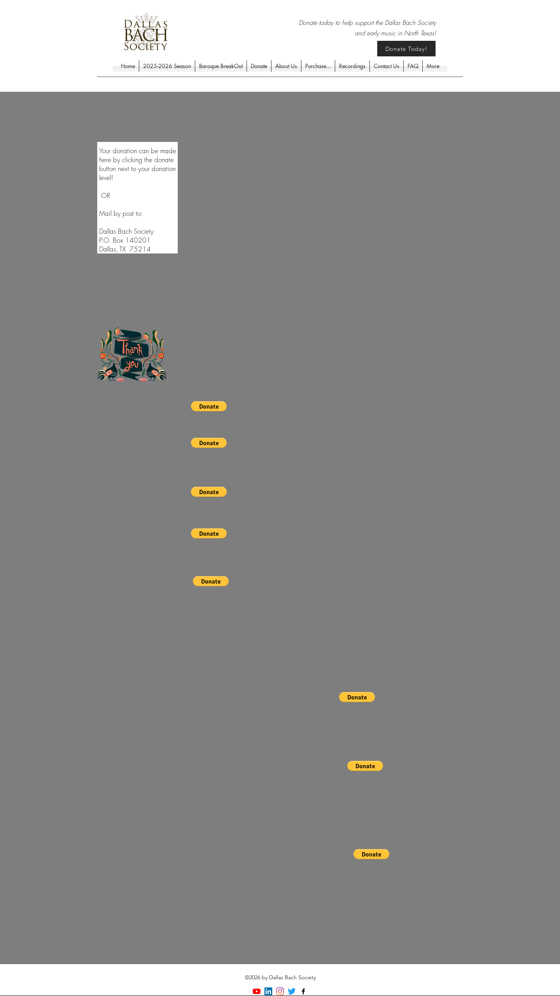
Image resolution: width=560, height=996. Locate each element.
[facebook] (303, 991)
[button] (209, 406)
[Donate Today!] (406, 48)
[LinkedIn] (268, 991)
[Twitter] (292, 991)
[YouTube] (257, 991)
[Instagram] (280, 991)
